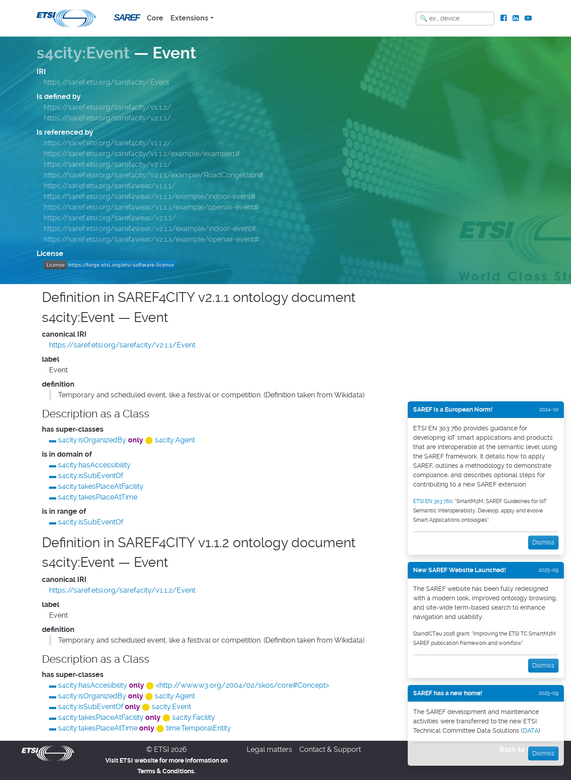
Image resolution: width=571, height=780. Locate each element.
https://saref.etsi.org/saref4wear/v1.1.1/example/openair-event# (151, 207)
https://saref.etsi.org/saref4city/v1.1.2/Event (122, 590)
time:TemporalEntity (198, 728)
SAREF (127, 17)
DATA (530, 730)
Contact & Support (330, 749)
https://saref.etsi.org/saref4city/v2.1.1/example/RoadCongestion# (154, 175)
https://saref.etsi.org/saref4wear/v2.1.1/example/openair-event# (151, 239)
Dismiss (543, 542)
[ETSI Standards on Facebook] (504, 18)
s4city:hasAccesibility (92, 685)
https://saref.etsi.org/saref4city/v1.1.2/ (107, 107)
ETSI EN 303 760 (432, 501)
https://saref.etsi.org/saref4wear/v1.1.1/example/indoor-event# (150, 196)
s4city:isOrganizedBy (92, 440)
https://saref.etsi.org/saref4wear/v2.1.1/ (110, 218)
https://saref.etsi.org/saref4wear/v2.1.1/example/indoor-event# (150, 228)
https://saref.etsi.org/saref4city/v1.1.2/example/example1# (142, 153)
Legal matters (269, 749)
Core (155, 18)
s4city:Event (83, 53)
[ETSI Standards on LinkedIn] (515, 18)
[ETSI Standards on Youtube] (527, 18)
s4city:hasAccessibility (94, 465)
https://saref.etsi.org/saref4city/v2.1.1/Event (122, 345)
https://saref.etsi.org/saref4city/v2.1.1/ (107, 118)
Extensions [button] (189, 18)
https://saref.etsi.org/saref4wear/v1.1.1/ (110, 186)
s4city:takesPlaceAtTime (97, 497)
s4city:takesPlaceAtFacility (101, 486)
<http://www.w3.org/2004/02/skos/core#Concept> (242, 685)
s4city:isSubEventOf (90, 475)
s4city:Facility (193, 717)
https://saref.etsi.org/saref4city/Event (106, 82)
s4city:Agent (175, 440)
